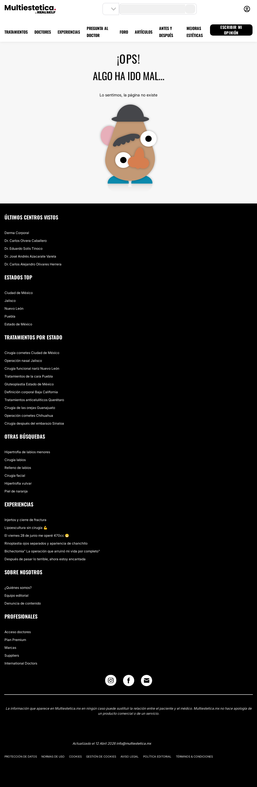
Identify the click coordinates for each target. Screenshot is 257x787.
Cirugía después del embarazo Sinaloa (34, 423)
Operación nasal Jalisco (23, 360)
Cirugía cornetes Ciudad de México (31, 353)
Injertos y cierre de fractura (25, 520)
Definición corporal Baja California (31, 392)
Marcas (10, 647)
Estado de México (18, 324)
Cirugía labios (15, 460)
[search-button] (190, 8)
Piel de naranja (16, 491)
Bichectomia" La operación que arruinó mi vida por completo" (52, 551)
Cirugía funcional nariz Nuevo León (31, 368)
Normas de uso (53, 756)
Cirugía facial (14, 475)
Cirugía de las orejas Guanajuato (29, 408)
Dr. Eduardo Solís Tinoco (23, 248)
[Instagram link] (110, 682)
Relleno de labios (17, 468)
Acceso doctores (17, 632)
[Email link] (146, 680)
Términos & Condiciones (194, 756)
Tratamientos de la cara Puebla (28, 376)
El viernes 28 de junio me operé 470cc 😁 (36, 535)
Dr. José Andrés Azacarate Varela (30, 256)
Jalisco (10, 300)
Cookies (75, 756)
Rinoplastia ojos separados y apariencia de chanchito (46, 543)
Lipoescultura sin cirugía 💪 (26, 528)
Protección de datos (20, 756)
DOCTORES (42, 32)
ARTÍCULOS (143, 32)
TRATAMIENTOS (16, 32)
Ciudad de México (18, 293)
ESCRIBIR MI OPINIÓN (231, 30)
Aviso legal (130, 756)
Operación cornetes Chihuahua (28, 415)
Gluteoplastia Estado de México (29, 384)
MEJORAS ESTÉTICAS (195, 31)
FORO (124, 32)
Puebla (9, 316)
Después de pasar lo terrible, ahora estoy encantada (45, 559)
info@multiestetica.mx (133, 743)
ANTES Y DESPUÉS (166, 31)
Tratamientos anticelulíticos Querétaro (34, 400)
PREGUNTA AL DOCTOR (97, 31)
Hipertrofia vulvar (18, 483)
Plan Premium (15, 640)
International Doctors (20, 663)
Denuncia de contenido (22, 603)
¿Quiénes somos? (18, 587)
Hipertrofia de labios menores (27, 452)
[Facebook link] (128, 682)
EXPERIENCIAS (69, 32)
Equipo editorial (16, 595)
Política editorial (157, 756)
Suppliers (11, 655)
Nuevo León (13, 308)
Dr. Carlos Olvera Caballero (25, 241)
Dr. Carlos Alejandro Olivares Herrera (33, 264)
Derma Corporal (16, 233)
